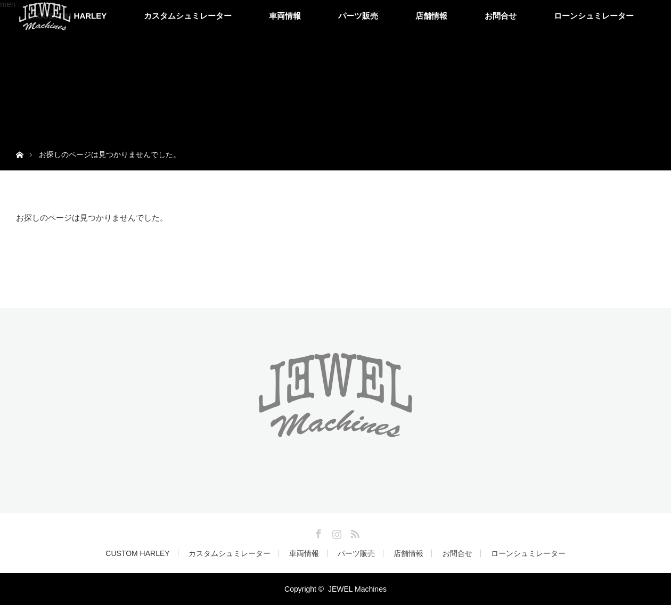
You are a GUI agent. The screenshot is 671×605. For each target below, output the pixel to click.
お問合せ (501, 15)
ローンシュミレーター (594, 15)
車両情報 (285, 15)
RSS (354, 532)
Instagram (335, 532)
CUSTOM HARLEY (137, 553)
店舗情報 (431, 15)
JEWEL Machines (357, 589)
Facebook (317, 532)
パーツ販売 (358, 15)
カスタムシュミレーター (188, 15)
